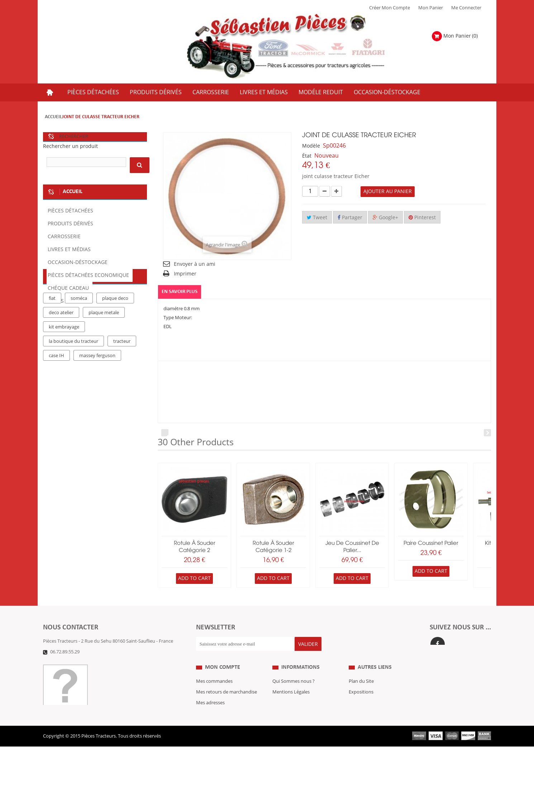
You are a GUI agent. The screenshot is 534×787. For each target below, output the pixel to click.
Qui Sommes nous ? (293, 693)
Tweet (317, 218)
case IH (56, 414)
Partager (350, 218)
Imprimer (185, 274)
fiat (52, 357)
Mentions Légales (291, 704)
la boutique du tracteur (73, 400)
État (306, 156)
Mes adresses (210, 715)
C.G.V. (278, 715)
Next (487, 432)
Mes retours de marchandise (226, 704)
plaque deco (115, 357)
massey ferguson (97, 414)
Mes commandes (214, 693)
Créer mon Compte (389, 8)
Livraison (282, 726)
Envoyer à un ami (194, 264)
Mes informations (215, 726)
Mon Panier (430, 8)
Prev (164, 432)
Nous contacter (365, 726)
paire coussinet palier (431, 543)
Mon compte (222, 679)
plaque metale (104, 371)
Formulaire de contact (73, 663)
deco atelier (61, 371)
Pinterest (422, 218)
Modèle (311, 146)
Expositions (361, 704)
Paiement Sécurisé (291, 736)
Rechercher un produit (70, 146)
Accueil (53, 117)
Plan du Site (361, 693)
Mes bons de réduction (220, 736)
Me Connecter (466, 8)
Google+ (385, 218)
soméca (79, 357)
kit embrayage (64, 386)
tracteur (121, 400)
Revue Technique (367, 715)
